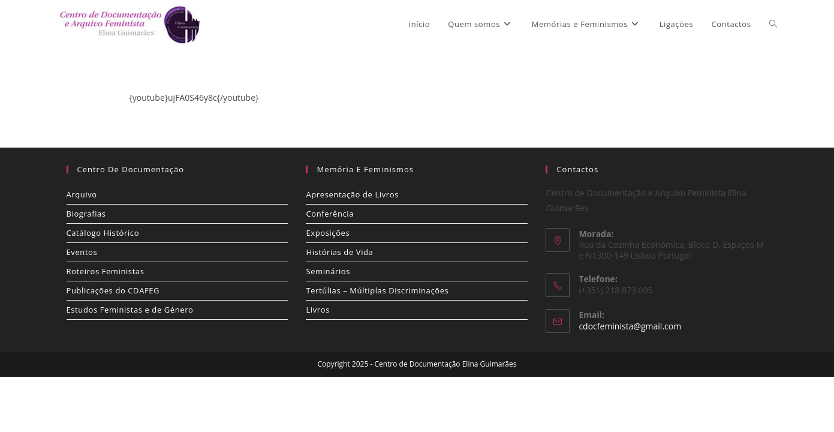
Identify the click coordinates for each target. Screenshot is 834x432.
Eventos (82, 252)
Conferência (330, 213)
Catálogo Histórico (103, 232)
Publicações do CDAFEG (113, 290)
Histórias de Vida (339, 252)
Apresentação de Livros (352, 194)
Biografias (86, 213)
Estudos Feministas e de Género (130, 309)
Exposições (328, 232)
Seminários (328, 271)
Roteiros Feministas (105, 271)
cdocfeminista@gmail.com (630, 326)
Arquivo (82, 194)
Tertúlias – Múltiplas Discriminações (377, 290)
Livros (318, 309)
